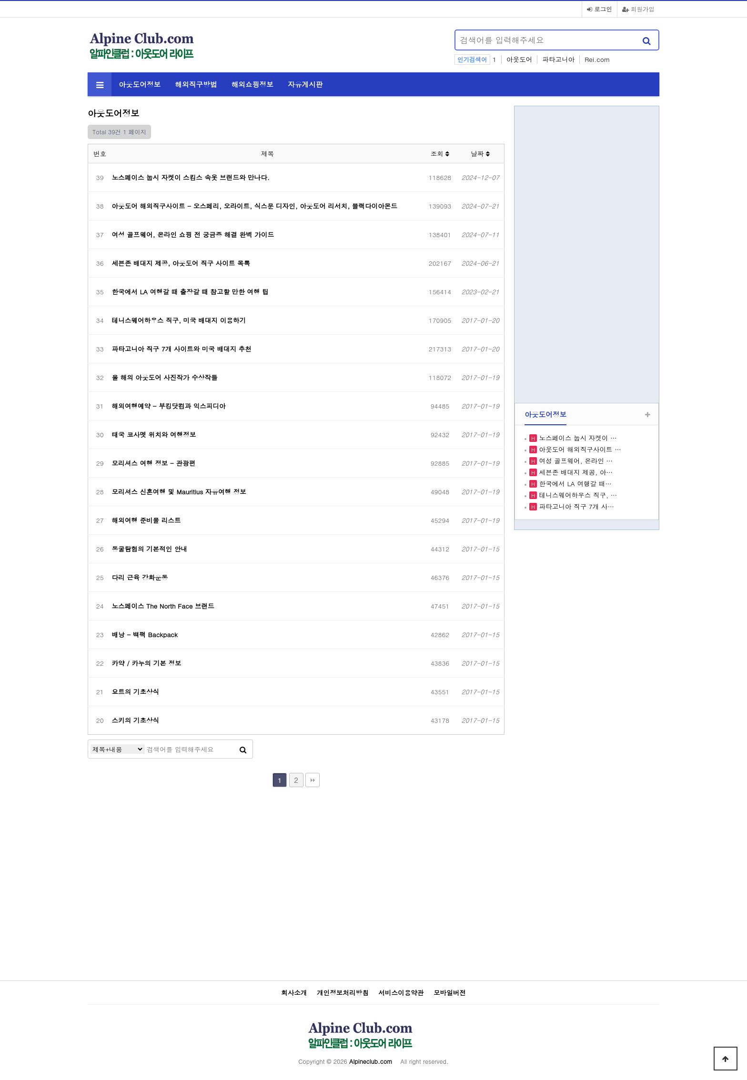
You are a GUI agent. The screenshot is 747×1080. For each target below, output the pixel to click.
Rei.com (597, 59)
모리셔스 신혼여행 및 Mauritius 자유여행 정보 (179, 491)
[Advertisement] (333, 45)
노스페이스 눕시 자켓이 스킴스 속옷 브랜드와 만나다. (191, 177)
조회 (440, 153)
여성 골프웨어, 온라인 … (575, 460)
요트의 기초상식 (136, 691)
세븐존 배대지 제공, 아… (575, 472)
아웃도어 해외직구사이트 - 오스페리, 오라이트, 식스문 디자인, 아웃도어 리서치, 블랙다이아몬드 (254, 205)
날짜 (480, 153)
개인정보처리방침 (343, 993)
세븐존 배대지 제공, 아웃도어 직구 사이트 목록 (181, 263)
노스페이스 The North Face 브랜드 (163, 605)
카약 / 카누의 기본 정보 (147, 663)
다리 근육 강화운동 (140, 577)
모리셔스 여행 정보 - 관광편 (154, 463)
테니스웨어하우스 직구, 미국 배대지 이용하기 (179, 320)
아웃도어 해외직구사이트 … (579, 449)
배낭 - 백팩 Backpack (145, 634)
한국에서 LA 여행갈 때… (574, 483)
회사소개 (294, 993)
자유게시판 (305, 84)
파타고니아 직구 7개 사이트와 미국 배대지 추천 (182, 348)
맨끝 (312, 780)
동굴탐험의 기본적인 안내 (150, 548)
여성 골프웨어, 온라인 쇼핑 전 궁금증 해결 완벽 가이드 (193, 234)
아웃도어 (519, 59)
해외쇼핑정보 (252, 84)
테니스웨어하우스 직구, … (577, 495)
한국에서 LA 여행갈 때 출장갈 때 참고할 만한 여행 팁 (190, 291)
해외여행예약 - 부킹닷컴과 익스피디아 (169, 405)
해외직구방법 (196, 84)
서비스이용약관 (401, 993)
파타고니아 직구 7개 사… (575, 506)
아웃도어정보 (140, 84)
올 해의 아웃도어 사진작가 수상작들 (165, 377)
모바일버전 (450, 993)
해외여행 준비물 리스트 (146, 520)
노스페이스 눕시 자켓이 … (577, 437)
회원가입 (638, 9)
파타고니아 (558, 59)
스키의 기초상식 (136, 720)
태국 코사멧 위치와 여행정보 (154, 434)
